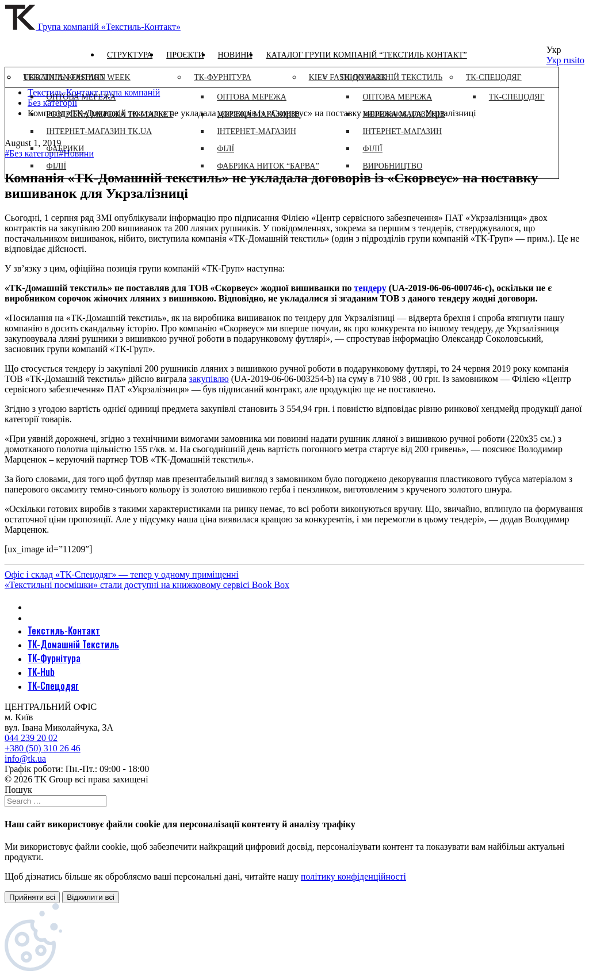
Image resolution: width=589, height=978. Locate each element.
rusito (574, 60)
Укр (555, 60)
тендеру (370, 288)
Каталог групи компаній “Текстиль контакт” (366, 55)
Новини (235, 55)
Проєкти (185, 55)
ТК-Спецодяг (53, 686)
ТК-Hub (41, 672)
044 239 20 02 (31, 738)
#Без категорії (32, 153)
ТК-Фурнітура (54, 658)
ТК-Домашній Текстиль (73, 644)
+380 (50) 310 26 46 (43, 748)
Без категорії (52, 103)
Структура (129, 55)
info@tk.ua (25, 758)
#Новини (76, 153)
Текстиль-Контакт (64, 630)
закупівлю (208, 379)
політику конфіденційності (353, 876)
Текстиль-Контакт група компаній (94, 92)
